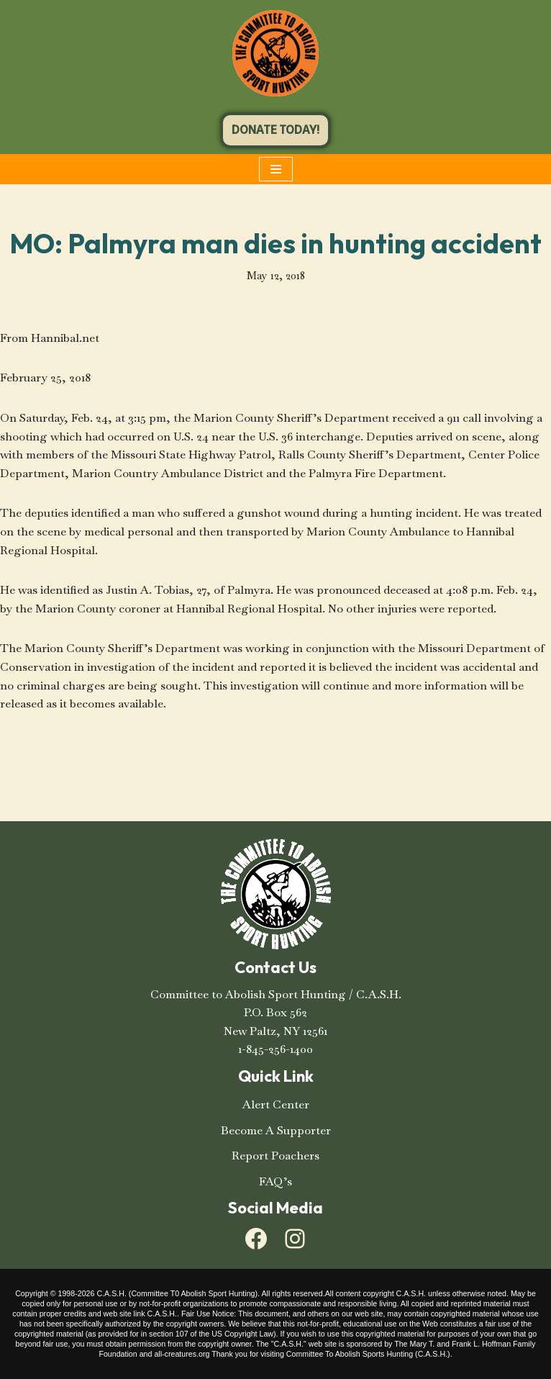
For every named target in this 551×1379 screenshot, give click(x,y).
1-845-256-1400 (275, 1049)
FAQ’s (275, 1181)
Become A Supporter (276, 1130)
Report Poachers (275, 1155)
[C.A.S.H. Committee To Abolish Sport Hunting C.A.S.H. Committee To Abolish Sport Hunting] (275, 53)
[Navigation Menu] (276, 169)
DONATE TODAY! (275, 130)
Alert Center (275, 1104)
